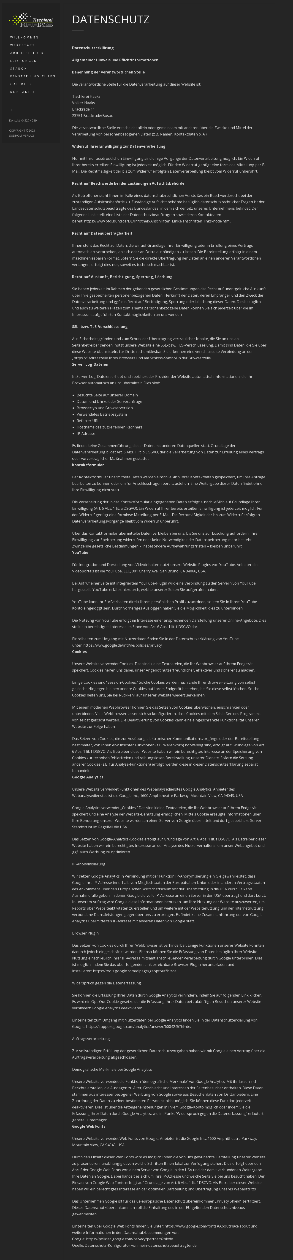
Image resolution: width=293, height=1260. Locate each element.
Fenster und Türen (33, 76)
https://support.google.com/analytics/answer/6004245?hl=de (138, 1026)
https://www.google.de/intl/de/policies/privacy (122, 645)
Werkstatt (22, 45)
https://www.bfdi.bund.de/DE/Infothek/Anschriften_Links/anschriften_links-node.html (157, 221)
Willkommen (24, 37)
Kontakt (20, 92)
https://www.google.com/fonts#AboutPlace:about (207, 1226)
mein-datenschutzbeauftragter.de (167, 1245)
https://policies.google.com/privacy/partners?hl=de (129, 1238)
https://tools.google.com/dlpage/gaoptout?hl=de (134, 970)
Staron (19, 68)
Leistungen (23, 61)
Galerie (19, 84)
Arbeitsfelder (27, 53)
